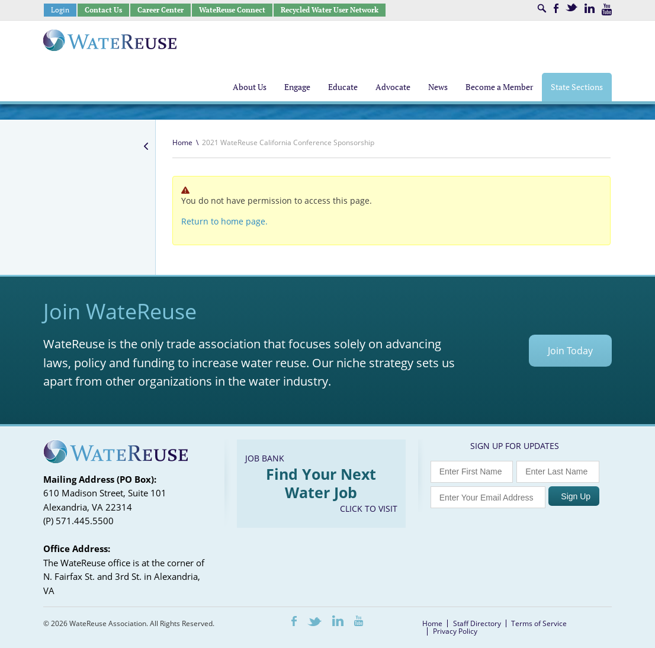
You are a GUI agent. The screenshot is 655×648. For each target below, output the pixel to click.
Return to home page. (224, 221)
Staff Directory (477, 623)
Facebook (556, 8)
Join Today (570, 350)
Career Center (160, 9)
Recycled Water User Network (329, 9)
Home (182, 142)
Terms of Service (539, 623)
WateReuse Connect (232, 9)
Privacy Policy (455, 631)
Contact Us (103, 9)
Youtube (607, 9)
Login (60, 9)
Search (542, 8)
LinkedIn (590, 8)
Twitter (571, 7)
